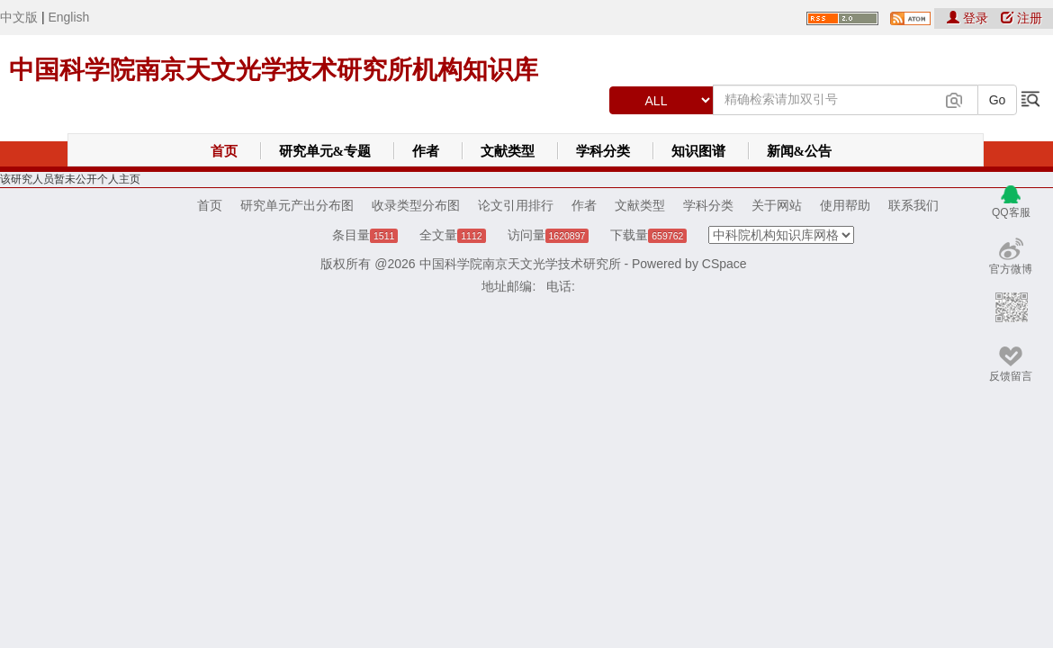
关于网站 (777, 205)
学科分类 (603, 151)
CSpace (724, 263)
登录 (969, 18)
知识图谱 (698, 151)
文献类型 (508, 151)
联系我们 (913, 205)
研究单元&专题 (325, 151)
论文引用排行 (516, 205)
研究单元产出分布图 (297, 205)
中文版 (19, 17)
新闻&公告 (799, 151)
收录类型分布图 (416, 205)
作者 (425, 151)
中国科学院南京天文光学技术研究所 (520, 263)
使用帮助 (845, 205)
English (68, 17)
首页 (224, 151)
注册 (1021, 18)
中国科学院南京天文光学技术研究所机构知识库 (273, 70)
